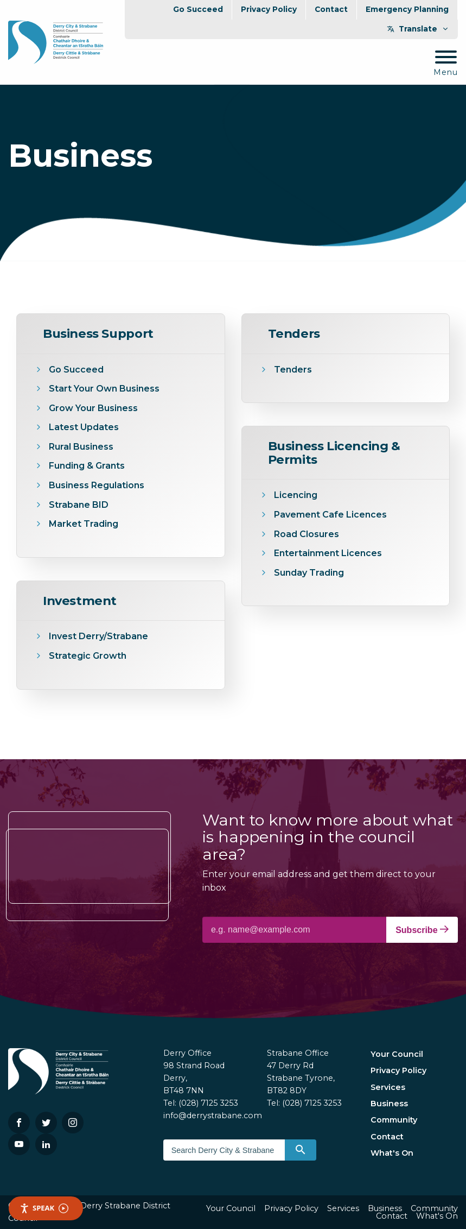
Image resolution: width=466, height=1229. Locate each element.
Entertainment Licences (329, 553)
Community (394, 1120)
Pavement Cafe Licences (330, 514)
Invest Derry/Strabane (98, 636)
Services (388, 1087)
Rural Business (81, 447)
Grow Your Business (93, 408)
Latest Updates (84, 427)
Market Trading (83, 524)
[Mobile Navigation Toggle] (445, 64)
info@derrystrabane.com (212, 1115)
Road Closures (306, 534)
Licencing (295, 495)
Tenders (293, 369)
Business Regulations (96, 485)
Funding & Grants (87, 466)
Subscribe (422, 930)
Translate (418, 28)
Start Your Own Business (104, 388)
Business (389, 1103)
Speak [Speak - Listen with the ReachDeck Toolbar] (44, 1208)
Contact (331, 9)
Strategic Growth (87, 656)
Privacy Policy (269, 9)
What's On (392, 1153)
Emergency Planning (407, 9)
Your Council (397, 1054)
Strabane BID (78, 505)
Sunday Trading (309, 573)
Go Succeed (198, 9)
